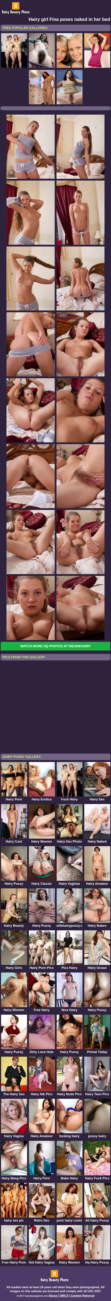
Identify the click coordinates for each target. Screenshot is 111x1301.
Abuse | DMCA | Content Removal (72, 1295)
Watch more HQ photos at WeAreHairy (55, 646)
